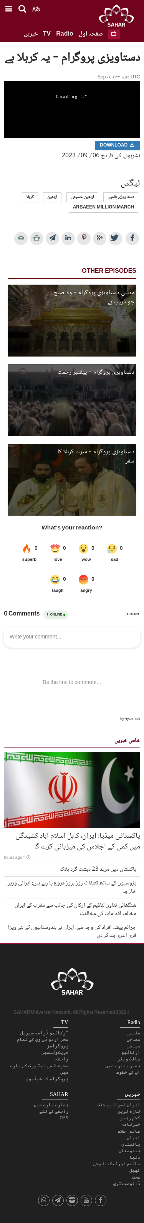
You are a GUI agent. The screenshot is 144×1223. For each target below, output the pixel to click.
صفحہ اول (91, 34)
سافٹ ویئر (129, 1059)
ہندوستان (129, 1150)
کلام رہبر (130, 1117)
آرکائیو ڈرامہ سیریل (44, 1033)
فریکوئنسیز (54, 1052)
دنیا (134, 1157)
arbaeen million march (103, 208)
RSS (64, 1117)
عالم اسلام (129, 1131)
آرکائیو (130, 1052)
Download (117, 146)
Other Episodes (109, 271)
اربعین (52, 197)
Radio (64, 34)
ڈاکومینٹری (126, 1183)
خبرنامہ (130, 1124)
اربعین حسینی (82, 197)
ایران (133, 1137)
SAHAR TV (72, 983)
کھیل (134, 1170)
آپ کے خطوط (128, 1072)
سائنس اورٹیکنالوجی (116, 1163)
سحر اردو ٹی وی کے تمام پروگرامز (42, 1043)
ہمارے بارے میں (123, 1065)
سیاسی (133, 1046)
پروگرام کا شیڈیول (47, 1078)
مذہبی (133, 1033)
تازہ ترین (129, 1111)
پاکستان (130, 1144)
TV (47, 34)
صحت (136, 1177)
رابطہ (61, 1059)
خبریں (31, 34)
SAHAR (119, 17)
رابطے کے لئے (53, 1111)
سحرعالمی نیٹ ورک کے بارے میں (39, 1069)
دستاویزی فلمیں (121, 197)
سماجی (133, 1039)
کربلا (30, 197)
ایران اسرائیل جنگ (119, 1104)
